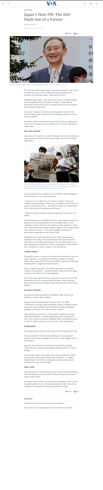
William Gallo (31, 24)
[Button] (69, 33)
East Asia (28, 10)
